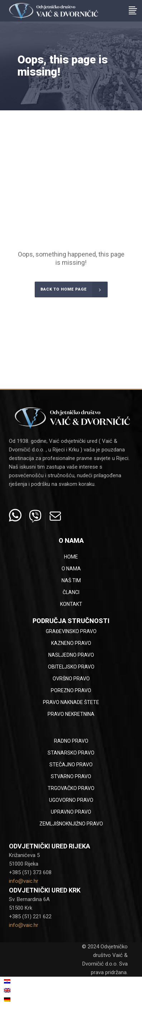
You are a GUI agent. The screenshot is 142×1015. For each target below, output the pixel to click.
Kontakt (71, 604)
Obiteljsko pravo (71, 667)
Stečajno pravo (71, 764)
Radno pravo (71, 741)
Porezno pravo (71, 690)
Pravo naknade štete (71, 702)
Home (71, 557)
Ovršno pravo (71, 678)
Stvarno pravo (71, 776)
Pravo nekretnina (71, 714)
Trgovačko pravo (71, 788)
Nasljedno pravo (71, 655)
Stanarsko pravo (71, 753)
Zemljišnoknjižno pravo (71, 824)
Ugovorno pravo (71, 800)
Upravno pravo (71, 812)
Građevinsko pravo (71, 631)
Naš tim (71, 580)
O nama (71, 568)
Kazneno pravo (71, 643)
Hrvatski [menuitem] (20, 981)
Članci (71, 592)
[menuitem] (28, 981)
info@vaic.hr (23, 881)
